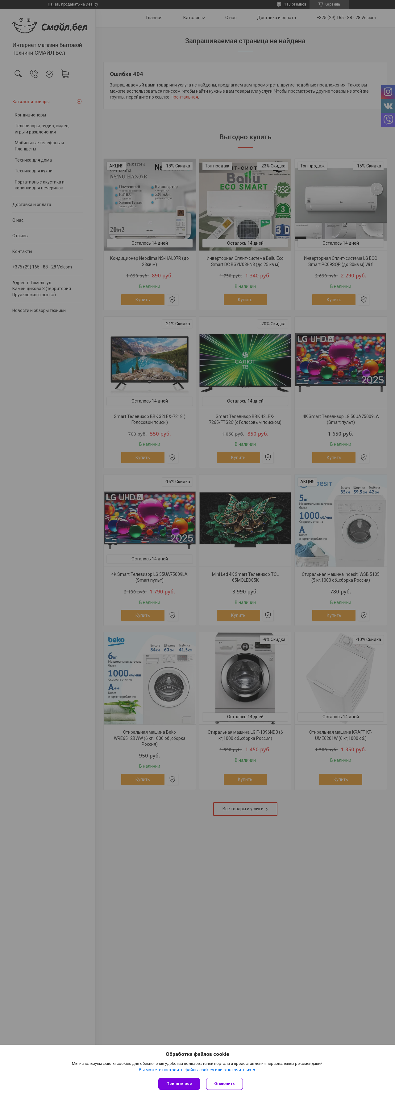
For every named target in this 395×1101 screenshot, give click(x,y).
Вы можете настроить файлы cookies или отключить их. (195, 1069)
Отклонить (224, 1083)
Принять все (179, 1083)
